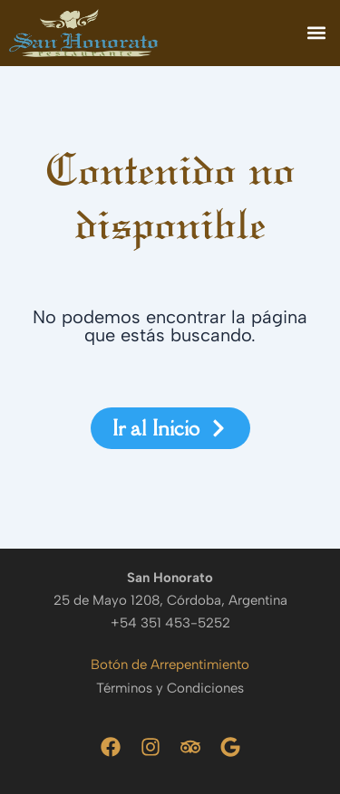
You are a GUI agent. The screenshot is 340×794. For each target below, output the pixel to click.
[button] (316, 33)
